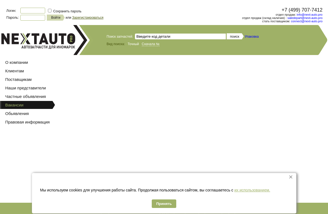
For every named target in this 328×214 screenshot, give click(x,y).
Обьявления (17, 113)
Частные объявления (25, 96)
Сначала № (151, 44)
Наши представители (25, 88)
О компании (16, 62)
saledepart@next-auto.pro (305, 18)
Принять (164, 204)
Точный (133, 44)
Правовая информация (27, 122)
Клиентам (14, 70)
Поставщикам (18, 79)
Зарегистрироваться (87, 18)
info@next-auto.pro (309, 14)
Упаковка (252, 37)
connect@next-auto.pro (306, 21)
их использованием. (252, 190)
